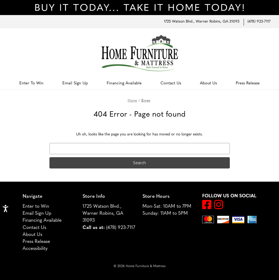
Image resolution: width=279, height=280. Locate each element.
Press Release (248, 83)
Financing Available (124, 83)
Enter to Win (31, 83)
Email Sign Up (75, 83)
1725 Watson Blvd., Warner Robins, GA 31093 (201, 22)
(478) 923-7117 (259, 22)
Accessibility (35, 248)
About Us (208, 83)
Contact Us (170, 83)
